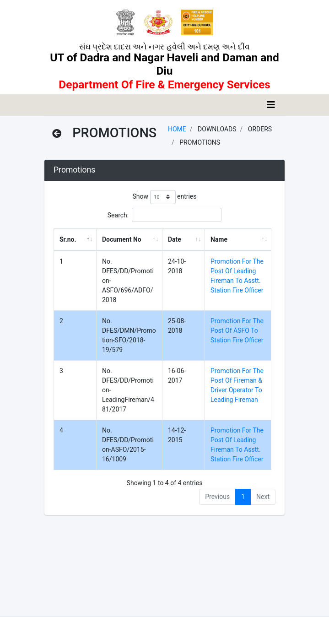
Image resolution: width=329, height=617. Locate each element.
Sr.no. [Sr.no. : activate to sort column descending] (67, 239)
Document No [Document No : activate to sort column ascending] (121, 239)
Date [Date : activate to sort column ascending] (174, 239)
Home (177, 129)
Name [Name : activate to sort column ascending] (218, 239)
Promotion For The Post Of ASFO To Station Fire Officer (237, 330)
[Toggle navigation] (271, 105)
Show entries (164, 197)
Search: (164, 215)
